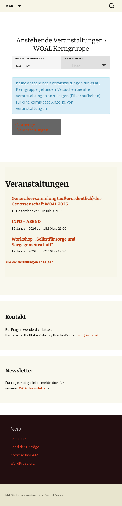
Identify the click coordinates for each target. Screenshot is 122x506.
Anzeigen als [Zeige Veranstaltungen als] (74, 58)
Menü (10, 5)
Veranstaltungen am (29, 58)
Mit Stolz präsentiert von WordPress (34, 495)
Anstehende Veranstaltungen (59, 40)
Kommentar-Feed (25, 455)
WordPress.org (23, 463)
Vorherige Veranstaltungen (31, 127)
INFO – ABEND (26, 221)
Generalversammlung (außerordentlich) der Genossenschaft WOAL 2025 (57, 201)
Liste (73, 65)
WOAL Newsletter (33, 388)
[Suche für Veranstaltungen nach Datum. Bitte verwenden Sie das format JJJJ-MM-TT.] (28, 65)
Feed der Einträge (25, 446)
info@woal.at (88, 335)
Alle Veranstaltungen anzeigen (29, 262)
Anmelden (19, 438)
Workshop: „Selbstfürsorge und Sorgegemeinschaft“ (43, 242)
